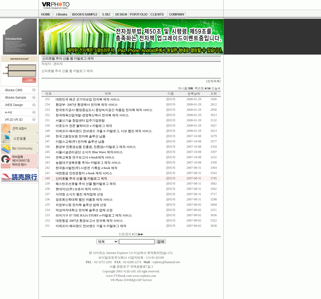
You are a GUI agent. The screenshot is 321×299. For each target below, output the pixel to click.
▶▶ (140, 234)
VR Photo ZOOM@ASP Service (131, 280)
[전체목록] (213, 81)
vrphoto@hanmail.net (166, 262)
